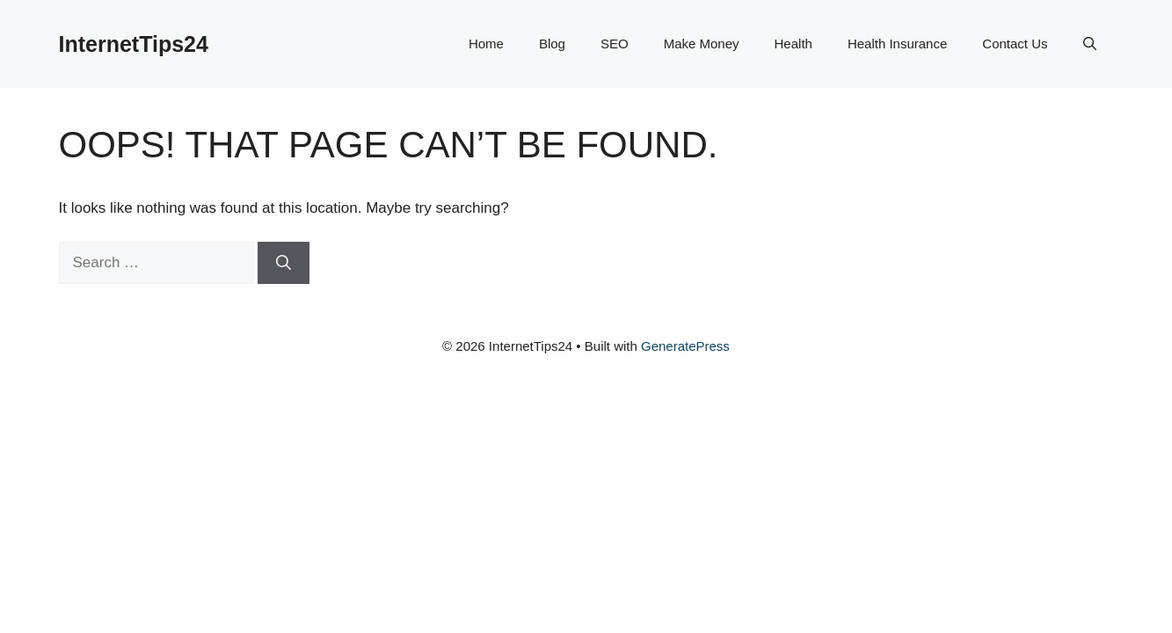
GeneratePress (685, 345)
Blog (552, 43)
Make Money (701, 43)
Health (793, 43)
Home (486, 43)
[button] (1090, 44)
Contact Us (1014, 43)
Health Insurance (897, 43)
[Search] (283, 263)
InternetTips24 (133, 44)
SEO (615, 43)
